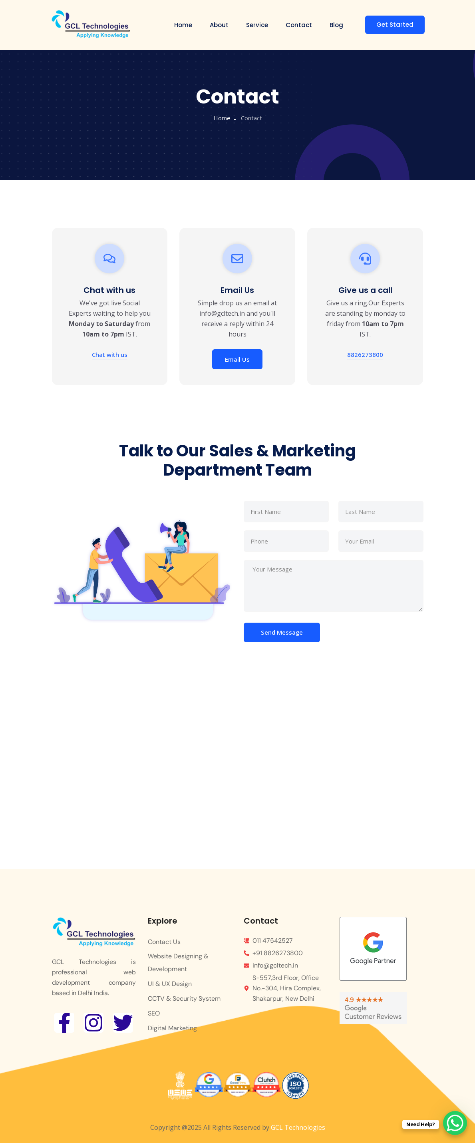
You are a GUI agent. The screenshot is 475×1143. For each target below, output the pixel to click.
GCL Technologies (298, 1127)
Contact (299, 25)
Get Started (394, 24)
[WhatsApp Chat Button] (455, 1123)
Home (183, 25)
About (219, 25)
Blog (336, 25)
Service (257, 25)
